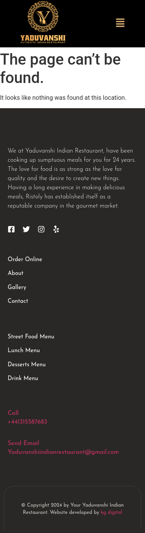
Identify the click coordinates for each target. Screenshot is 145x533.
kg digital (111, 512)
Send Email (23, 443)
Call (13, 413)
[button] (120, 23)
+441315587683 (27, 422)
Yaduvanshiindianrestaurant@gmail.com (63, 452)
